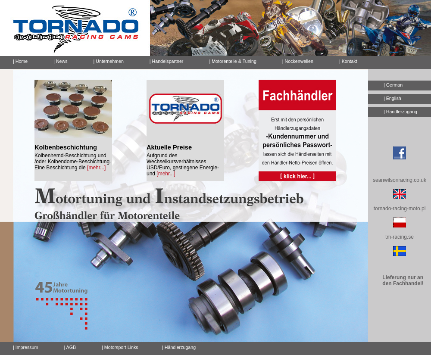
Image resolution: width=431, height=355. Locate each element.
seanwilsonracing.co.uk (399, 180)
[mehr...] (96, 168)
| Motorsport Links (120, 347)
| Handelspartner (167, 61)
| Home (20, 61)
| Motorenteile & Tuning (232, 61)
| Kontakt (344, 60)
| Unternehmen (109, 61)
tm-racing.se (399, 237)
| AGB (70, 347)
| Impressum (25, 347)
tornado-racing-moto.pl (400, 209)
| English (392, 98)
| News (60, 61)
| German (393, 84)
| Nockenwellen (297, 61)
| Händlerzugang (400, 111)
